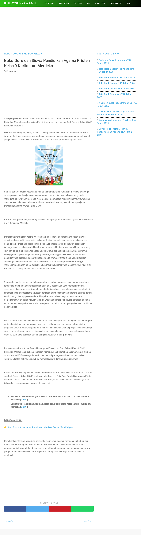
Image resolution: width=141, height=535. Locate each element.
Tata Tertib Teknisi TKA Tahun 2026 (116, 88)
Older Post (87, 521)
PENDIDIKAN (49, 3)
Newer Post (10, 521)
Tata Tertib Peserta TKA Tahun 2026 (117, 77)
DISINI (24, 400)
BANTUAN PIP (116, 3)
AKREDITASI (64, 3)
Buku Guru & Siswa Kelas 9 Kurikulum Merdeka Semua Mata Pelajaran (40, 427)
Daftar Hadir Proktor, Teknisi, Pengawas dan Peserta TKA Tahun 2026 (114, 132)
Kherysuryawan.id (20, 3)
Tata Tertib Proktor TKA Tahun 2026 (117, 83)
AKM (89, 3)
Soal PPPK (100, 3)
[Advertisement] (70, 29)
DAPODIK (78, 3)
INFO (129, 3)
